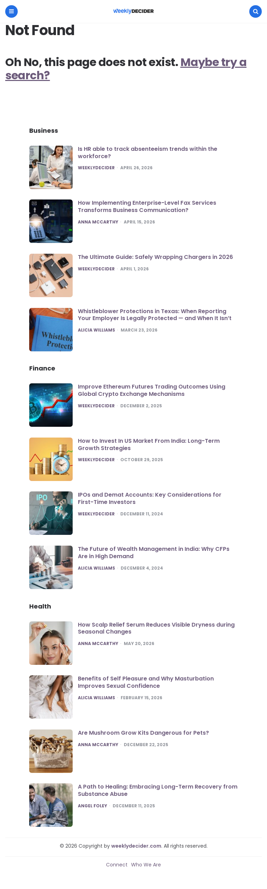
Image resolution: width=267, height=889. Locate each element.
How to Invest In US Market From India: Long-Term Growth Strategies (149, 444)
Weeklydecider (96, 168)
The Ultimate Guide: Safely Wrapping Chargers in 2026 (155, 257)
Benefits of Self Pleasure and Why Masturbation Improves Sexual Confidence (146, 682)
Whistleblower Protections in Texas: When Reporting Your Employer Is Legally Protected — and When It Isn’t (155, 315)
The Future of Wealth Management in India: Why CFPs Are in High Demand (153, 552)
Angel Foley (92, 806)
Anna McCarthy (98, 222)
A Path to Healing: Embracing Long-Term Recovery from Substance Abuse (157, 790)
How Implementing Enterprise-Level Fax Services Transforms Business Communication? (147, 206)
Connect (117, 864)
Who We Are (146, 864)
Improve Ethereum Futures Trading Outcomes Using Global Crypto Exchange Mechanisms (151, 390)
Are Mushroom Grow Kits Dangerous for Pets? (143, 733)
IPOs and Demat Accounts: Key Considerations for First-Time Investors (149, 498)
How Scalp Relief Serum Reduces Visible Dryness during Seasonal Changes (156, 628)
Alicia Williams (96, 330)
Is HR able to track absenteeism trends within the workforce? (147, 152)
